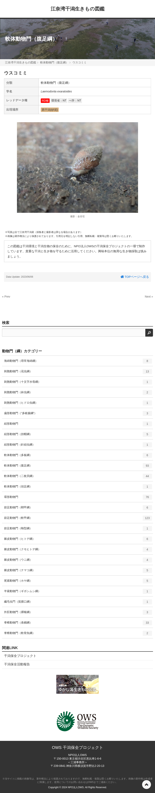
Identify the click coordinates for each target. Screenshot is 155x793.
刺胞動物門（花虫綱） (78, 373)
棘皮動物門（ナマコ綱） (78, 572)
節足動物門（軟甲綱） (78, 519)
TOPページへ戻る (134, 276)
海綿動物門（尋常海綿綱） (78, 362)
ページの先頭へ (146, 784)
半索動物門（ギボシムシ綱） (78, 593)
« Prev (6, 296)
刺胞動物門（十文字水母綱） (78, 383)
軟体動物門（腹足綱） (31, 39)
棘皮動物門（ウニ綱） (78, 561)
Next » (149, 296)
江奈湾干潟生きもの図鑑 (78, 8)
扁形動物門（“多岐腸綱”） (78, 415)
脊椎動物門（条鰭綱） (78, 624)
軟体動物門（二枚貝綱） (78, 477)
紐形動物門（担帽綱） (78, 435)
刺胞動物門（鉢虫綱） (78, 394)
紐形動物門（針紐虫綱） (78, 446)
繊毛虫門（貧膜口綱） (78, 603)
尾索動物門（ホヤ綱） (78, 582)
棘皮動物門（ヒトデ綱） (78, 540)
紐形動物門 (78, 425)
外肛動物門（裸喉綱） (78, 613)
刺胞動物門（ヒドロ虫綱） (78, 404)
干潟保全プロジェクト (20, 656)
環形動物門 (78, 498)
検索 (5, 323)
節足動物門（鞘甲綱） (78, 509)
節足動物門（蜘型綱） (78, 530)
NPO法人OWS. (76, 787)
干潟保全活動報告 (17, 664)
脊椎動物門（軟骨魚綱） (78, 634)
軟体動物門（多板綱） (78, 456)
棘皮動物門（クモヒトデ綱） (78, 551)
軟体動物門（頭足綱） (78, 488)
